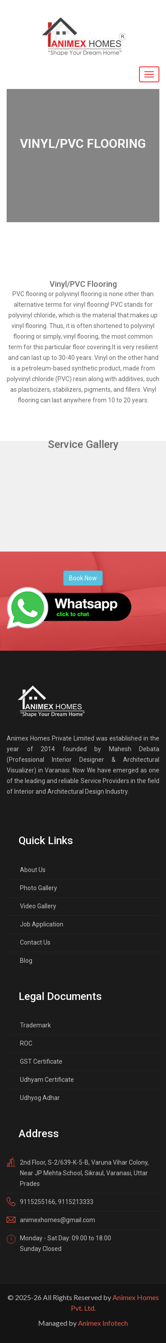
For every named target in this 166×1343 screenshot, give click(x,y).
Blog (26, 960)
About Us (33, 869)
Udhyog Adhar (40, 1097)
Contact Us (35, 942)
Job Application (41, 924)
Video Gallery (38, 906)
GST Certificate (41, 1061)
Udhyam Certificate (47, 1079)
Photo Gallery (38, 887)
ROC (26, 1043)
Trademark (35, 1025)
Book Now (83, 578)
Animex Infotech (103, 1323)
